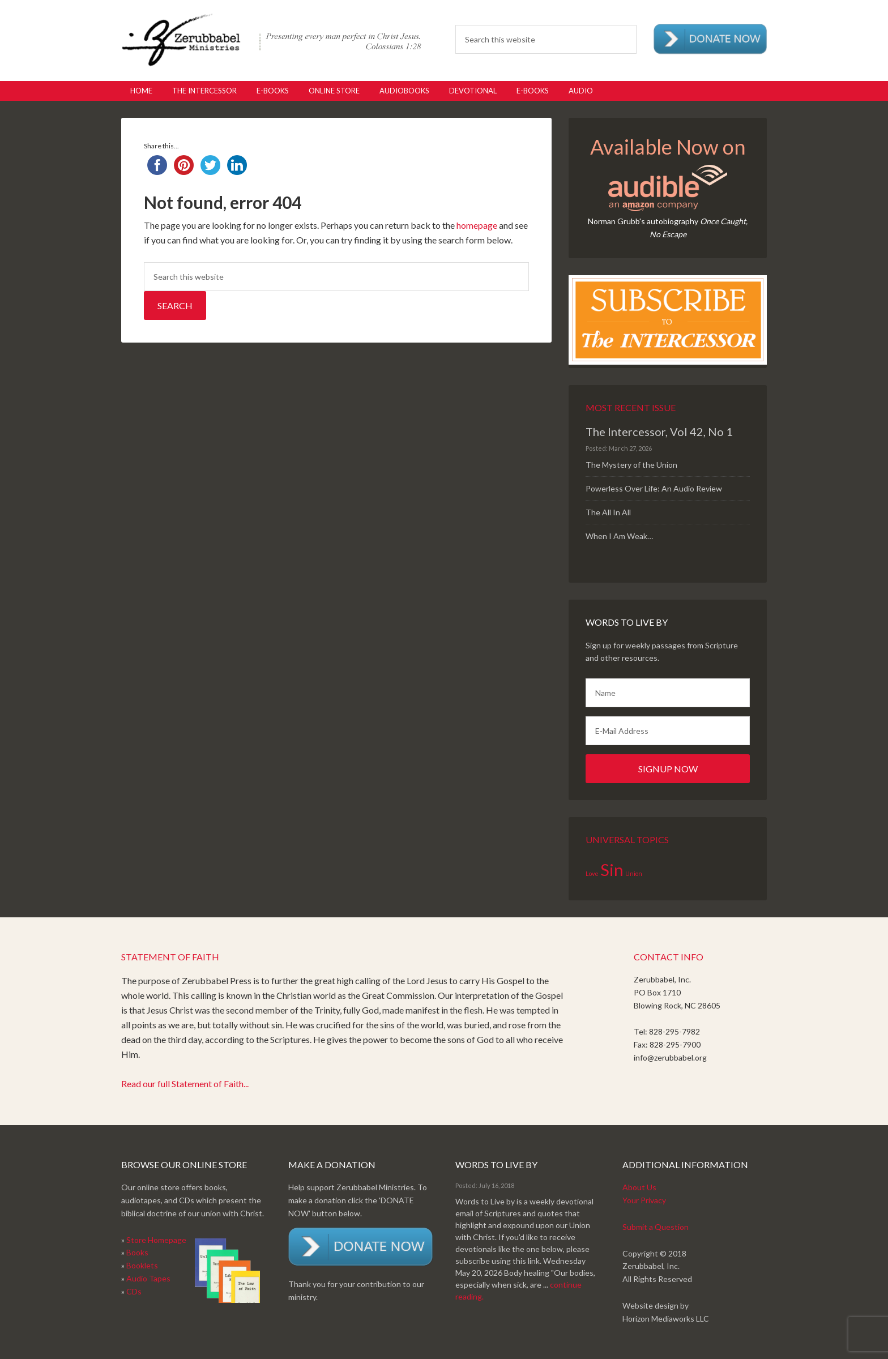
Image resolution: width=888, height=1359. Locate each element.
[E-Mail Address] (668, 730)
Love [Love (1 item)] (592, 873)
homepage (476, 225)
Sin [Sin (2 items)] (612, 869)
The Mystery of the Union (631, 464)
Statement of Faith (170, 956)
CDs (134, 1291)
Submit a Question (655, 1227)
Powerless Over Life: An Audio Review (654, 488)
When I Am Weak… (619, 536)
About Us (639, 1187)
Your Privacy (644, 1200)
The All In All (608, 512)
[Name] (668, 692)
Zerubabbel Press (271, 39)
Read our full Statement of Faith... (185, 1083)
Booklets (142, 1265)
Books (137, 1252)
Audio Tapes (148, 1278)
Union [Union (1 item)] (633, 873)
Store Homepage (156, 1240)
